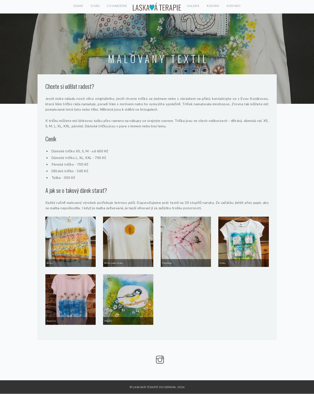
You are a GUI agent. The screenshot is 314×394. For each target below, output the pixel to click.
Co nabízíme (117, 6)
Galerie (193, 6)
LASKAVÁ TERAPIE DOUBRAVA (156, 6)
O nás (94, 6)
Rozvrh (213, 6)
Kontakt (235, 6)
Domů (77, 6)
